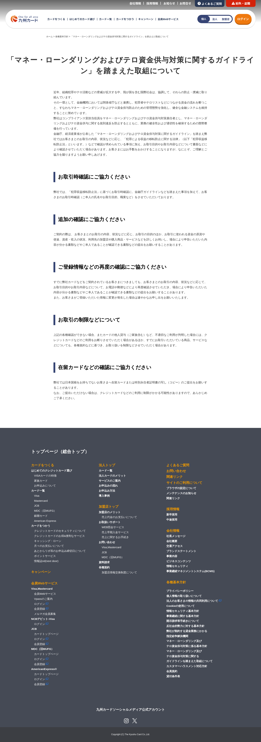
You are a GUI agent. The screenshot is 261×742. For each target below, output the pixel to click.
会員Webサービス (168, 19)
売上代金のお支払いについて (119, 517)
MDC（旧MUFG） (45, 510)
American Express (45, 520)
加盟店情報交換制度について (119, 572)
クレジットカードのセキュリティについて (60, 530)
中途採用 (171, 519)
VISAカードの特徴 (45, 475)
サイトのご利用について (184, 483)
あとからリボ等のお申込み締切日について (60, 550)
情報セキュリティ (177, 566)
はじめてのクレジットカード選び (51, 470)
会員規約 (171, 671)
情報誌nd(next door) (46, 561)
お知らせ (169, 3)
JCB (36, 505)
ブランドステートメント (181, 551)
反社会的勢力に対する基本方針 (185, 625)
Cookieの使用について (180, 605)
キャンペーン (145, 19)
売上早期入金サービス (115, 532)
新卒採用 (171, 514)
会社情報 (135, 3)
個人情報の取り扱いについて (184, 595)
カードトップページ (46, 633)
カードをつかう (125, 19)
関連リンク (174, 477)
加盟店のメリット (110, 512)
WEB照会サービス (113, 527)
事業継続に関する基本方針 (182, 616)
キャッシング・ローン (47, 540)
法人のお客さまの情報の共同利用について (192, 600)
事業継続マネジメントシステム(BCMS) (190, 571)
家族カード (41, 480)
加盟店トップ (108, 506)
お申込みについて (45, 485)
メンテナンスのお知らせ (181, 493)
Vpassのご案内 (43, 598)
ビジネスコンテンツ (178, 561)
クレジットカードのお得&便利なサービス (59, 535)
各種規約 (104, 567)
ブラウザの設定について (181, 488)
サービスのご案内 (110, 480)
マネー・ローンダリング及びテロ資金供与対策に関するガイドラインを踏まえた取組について (189, 656)
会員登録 (39, 608)
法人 (214, 19)
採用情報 (152, 3)
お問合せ (185, 3)
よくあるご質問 (210, 3)
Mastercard (41, 500)
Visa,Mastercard (111, 547)
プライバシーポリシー (180, 590)
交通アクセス (174, 545)
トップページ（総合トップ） (60, 451)
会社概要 (171, 541)
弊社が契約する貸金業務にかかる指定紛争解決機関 (186, 633)
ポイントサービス (45, 555)
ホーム (49, 36)
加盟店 (225, 19)
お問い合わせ (107, 542)
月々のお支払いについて (49, 545)
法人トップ (107, 465)
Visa (36, 495)
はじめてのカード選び (82, 19)
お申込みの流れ (108, 485)
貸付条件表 (173, 676)
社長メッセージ (175, 536)
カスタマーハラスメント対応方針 (186, 666)
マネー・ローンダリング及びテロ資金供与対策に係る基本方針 (186, 643)
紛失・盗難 (241, 3)
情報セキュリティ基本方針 (182, 610)
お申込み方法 (107, 490)
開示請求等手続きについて (182, 620)
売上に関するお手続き (115, 537)
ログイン (243, 19)
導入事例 (104, 495)
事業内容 (171, 556)
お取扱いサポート (110, 522)
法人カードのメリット (112, 475)
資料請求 (104, 562)
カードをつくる (56, 19)
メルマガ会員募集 (45, 613)
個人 (203, 19)
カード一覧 (105, 19)
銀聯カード (41, 515)
